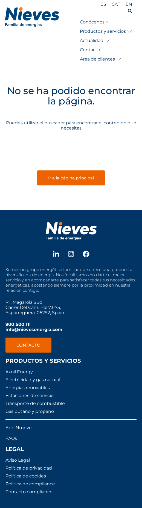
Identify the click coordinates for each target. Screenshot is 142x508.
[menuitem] (103, 4)
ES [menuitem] (103, 4)
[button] (95, 22)
